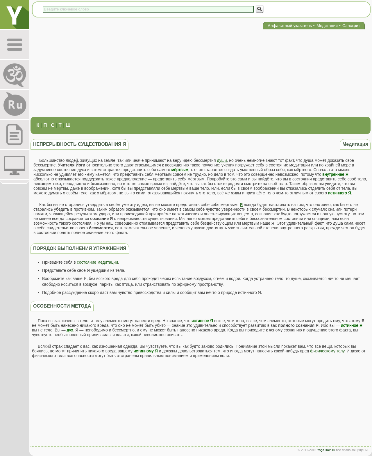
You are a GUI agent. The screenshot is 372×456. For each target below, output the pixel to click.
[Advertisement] (201, 73)
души (222, 160)
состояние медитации (97, 262)
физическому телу (327, 351)
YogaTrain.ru (326, 450)
